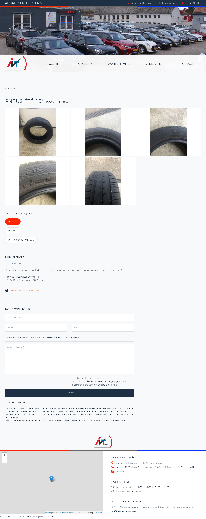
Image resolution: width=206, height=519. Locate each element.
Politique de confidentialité (155, 507)
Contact (186, 64)
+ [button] (5, 455)
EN (193, 3)
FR (188, 3)
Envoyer (69, 393)
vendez (153, 63)
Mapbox (99, 513)
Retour (10, 88)
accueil (52, 64)
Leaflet (48, 513)
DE (198, 3)
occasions (86, 64)
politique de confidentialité (62, 420)
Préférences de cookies (123, 511)
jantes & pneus (119, 64)
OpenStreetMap (69, 513)
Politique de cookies (183, 507)
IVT (115, 507)
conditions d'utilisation (93, 420)
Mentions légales (129, 507)
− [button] (5, 460)
